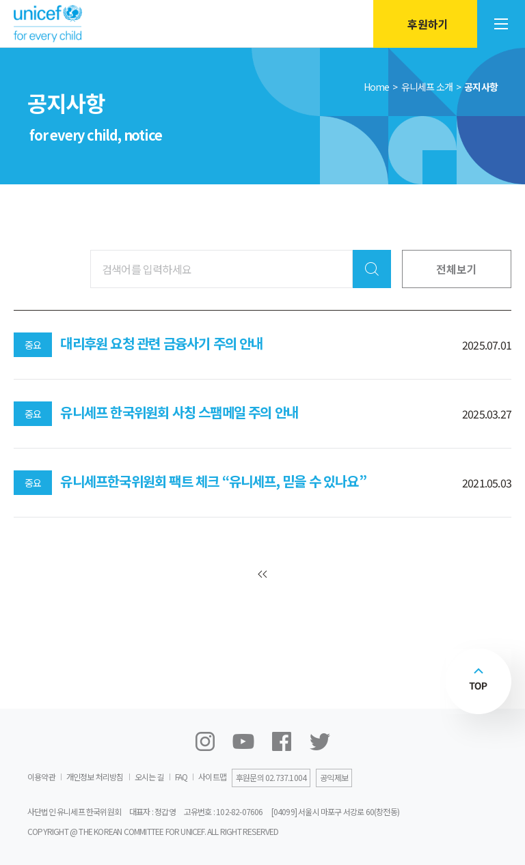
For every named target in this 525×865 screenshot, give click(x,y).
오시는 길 (149, 776)
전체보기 (457, 269)
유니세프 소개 (427, 87)
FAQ (181, 776)
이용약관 (41, 776)
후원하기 (422, 24)
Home (377, 87)
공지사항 (481, 87)
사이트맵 (212, 776)
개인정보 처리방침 (95, 776)
